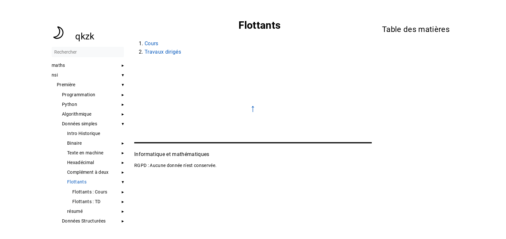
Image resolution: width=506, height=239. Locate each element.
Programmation (78, 94)
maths (58, 65)
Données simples (79, 123)
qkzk (84, 36)
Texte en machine (85, 152)
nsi (55, 75)
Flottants (76, 181)
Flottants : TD (86, 201)
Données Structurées (84, 220)
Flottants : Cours (89, 191)
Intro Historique (83, 133)
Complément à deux (88, 172)
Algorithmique (76, 114)
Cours (151, 43)
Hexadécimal (80, 162)
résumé (75, 211)
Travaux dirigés (163, 52)
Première (66, 84)
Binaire (74, 143)
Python (69, 104)
